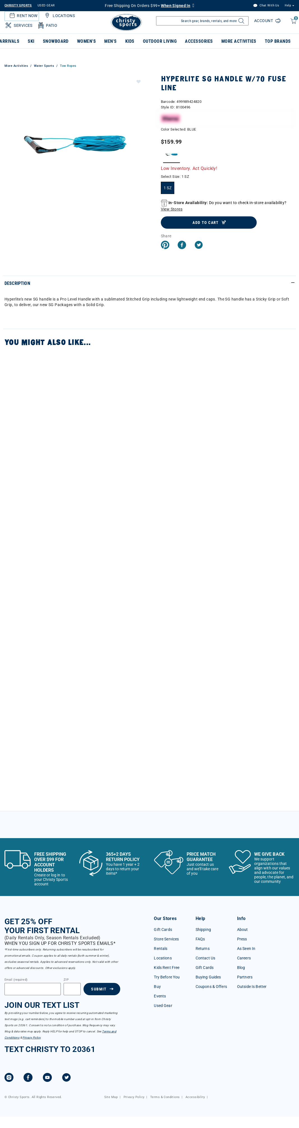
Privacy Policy (31, 1037)
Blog (241, 967)
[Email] (32, 989)
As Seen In (246, 948)
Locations (59, 15)
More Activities (238, 41)
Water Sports (44, 66)
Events (160, 996)
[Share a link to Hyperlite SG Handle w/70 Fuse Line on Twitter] (198, 245)
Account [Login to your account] (264, 20)
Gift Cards (163, 929)
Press (242, 939)
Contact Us (205, 958)
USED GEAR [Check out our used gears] (46, 5)
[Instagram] (8, 1078)
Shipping (203, 929)
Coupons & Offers (211, 986)
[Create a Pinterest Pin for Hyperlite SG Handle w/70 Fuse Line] (165, 245)
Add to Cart (206, 222)
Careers (244, 958)
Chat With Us (266, 5)
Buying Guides (208, 977)
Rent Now (23, 15)
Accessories (199, 41)
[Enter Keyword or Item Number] (202, 20)
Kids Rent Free (166, 967)
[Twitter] (66, 1078)
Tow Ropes (68, 66)
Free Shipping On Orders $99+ (147, 5)
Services (18, 25)
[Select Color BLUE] (171, 154)
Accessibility (195, 1097)
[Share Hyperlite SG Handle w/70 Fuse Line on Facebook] (182, 245)
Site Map (111, 1097)
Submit (98, 989)
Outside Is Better (251, 986)
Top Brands (278, 41)
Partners (244, 977)
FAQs (200, 939)
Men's (110, 41)
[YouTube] (47, 1078)
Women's (86, 41)
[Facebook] (28, 1078)
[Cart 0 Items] (293, 24)
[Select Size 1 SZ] (168, 188)
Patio (47, 25)
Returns (203, 948)
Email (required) (15, 980)
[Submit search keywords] (240, 22)
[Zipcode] (72, 989)
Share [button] (166, 236)
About (242, 929)
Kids (130, 41)
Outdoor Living (160, 41)
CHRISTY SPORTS (18, 5)
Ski (31, 41)
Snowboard (56, 41)
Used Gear (163, 1005)
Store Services (166, 939)
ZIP (66, 980)
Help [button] (288, 5)
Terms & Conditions (165, 1097)
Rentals (160, 948)
